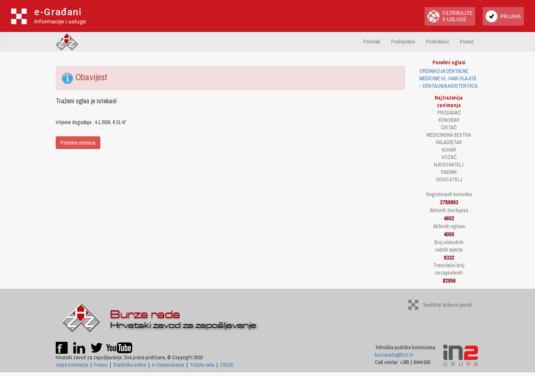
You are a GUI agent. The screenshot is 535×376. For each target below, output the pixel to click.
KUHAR (449, 149)
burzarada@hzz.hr (394, 354)
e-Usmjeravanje (168, 365)
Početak (371, 41)
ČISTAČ (449, 127)
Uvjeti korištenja (72, 365)
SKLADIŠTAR (449, 142)
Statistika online (129, 365)
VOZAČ (449, 157)
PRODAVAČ (449, 112)
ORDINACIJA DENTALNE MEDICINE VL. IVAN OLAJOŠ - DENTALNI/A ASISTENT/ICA (448, 78)
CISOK (226, 365)
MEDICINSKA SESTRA (449, 135)
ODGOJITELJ (449, 179)
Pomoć (467, 41)
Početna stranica (78, 142)
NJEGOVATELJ (449, 164)
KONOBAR (449, 120)
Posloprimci (403, 41)
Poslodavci (437, 41)
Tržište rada (202, 365)
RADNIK (449, 172)
